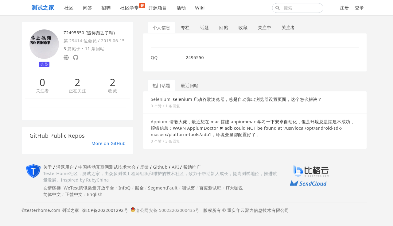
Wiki (199, 8)
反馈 (144, 167)
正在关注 (78, 91)
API (175, 167)
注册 (344, 7)
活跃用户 (65, 167)
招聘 (106, 8)
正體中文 (74, 194)
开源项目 (157, 8)
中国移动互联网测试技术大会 (107, 167)
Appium (159, 121)
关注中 (264, 27)
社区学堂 (132, 7)
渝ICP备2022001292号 (103, 210)
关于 (47, 167)
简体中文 (52, 194)
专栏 (185, 27)
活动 (181, 8)
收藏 (112, 91)
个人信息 (161, 27)
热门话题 (161, 85)
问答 (87, 8)
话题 (204, 27)
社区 (69, 8)
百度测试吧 (210, 188)
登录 (359, 7)
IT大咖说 (234, 188)
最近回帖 (190, 85)
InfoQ (125, 188)
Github (160, 167)
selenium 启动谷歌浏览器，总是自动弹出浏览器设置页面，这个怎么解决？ (247, 99)
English (95, 194)
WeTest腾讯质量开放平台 (89, 188)
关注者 (42, 91)
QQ (154, 57)
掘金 (139, 188)
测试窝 (188, 188)
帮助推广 (192, 167)
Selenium (160, 99)
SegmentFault (162, 188)
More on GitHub (108, 143)
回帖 (223, 27)
